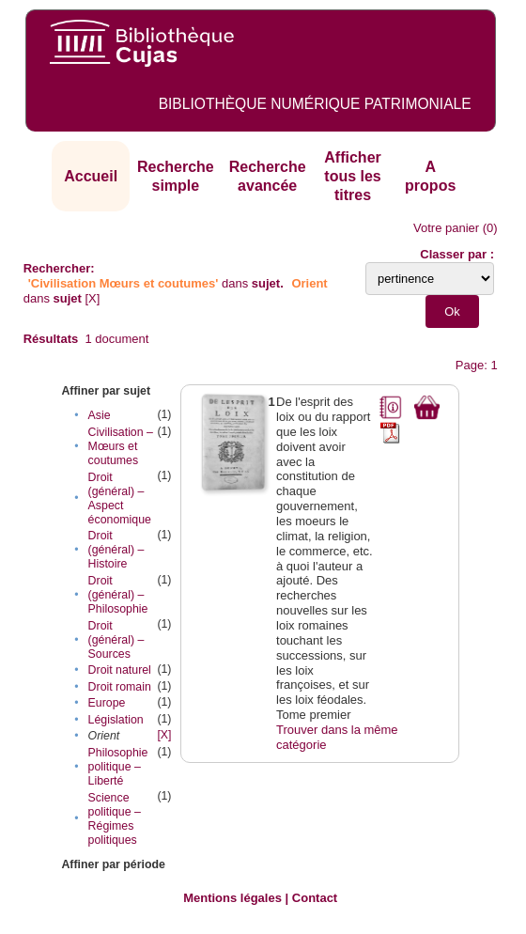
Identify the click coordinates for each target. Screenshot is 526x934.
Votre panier (446, 228)
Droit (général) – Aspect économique (119, 498)
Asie (99, 415)
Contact (314, 898)
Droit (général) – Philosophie (118, 594)
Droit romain (119, 686)
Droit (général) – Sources (116, 640)
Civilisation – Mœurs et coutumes (120, 446)
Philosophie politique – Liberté (118, 766)
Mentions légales (232, 898)
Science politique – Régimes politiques (114, 819)
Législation (116, 719)
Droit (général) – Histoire (116, 549)
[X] (93, 298)
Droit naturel (119, 670)
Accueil (90, 176)
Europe (107, 702)
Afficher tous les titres (352, 175)
